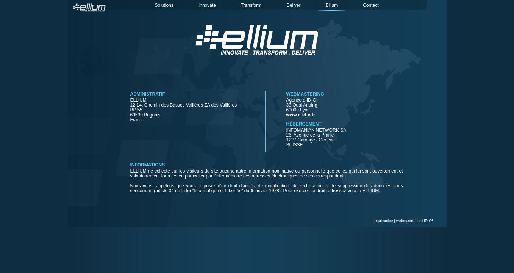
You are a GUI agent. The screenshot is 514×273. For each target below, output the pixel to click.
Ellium (332, 5)
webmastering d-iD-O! (414, 221)
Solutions (164, 5)
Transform (251, 5)
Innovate (207, 5)
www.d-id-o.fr (300, 115)
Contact (370, 5)
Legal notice (383, 221)
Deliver (293, 5)
